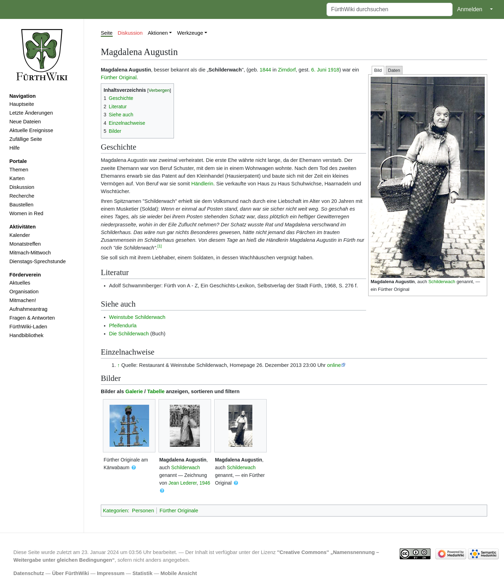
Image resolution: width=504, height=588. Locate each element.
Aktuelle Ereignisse (31, 130)
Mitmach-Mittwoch (30, 252)
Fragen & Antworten (32, 318)
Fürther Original (118, 77)
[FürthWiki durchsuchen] (390, 9)
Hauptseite (21, 104)
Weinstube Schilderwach (137, 317)
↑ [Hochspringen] (118, 365)
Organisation (23, 291)
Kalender (19, 235)
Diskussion (21, 187)
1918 (334, 70)
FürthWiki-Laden (28, 326)
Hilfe (14, 148)
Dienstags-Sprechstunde (37, 261)
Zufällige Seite (25, 139)
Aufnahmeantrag (28, 309)
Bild (378, 70)
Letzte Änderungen (31, 113)
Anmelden (469, 9)
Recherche (21, 196)
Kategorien (115, 510)
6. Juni (318, 70)
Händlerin (202, 183)
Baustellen (21, 204)
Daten (394, 70)
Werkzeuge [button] (190, 33)
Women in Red (26, 213)
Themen (18, 169)
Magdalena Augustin (393, 281)
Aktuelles (19, 283)
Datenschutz (28, 573)
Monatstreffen (25, 244)
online (334, 365)
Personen (143, 510)
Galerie (134, 391)
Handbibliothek (26, 335)
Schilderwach (441, 281)
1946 (205, 483)
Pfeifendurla (123, 325)
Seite (107, 33)
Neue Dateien (25, 121)
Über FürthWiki (70, 573)
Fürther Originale (179, 510)
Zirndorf (287, 70)
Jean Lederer (182, 483)
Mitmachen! (22, 300)
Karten (16, 178)
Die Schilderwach (129, 333)
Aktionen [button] (158, 33)
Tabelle (156, 391)
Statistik (142, 573)
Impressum (111, 573)
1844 (265, 70)
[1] (160, 246)
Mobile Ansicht (179, 573)
